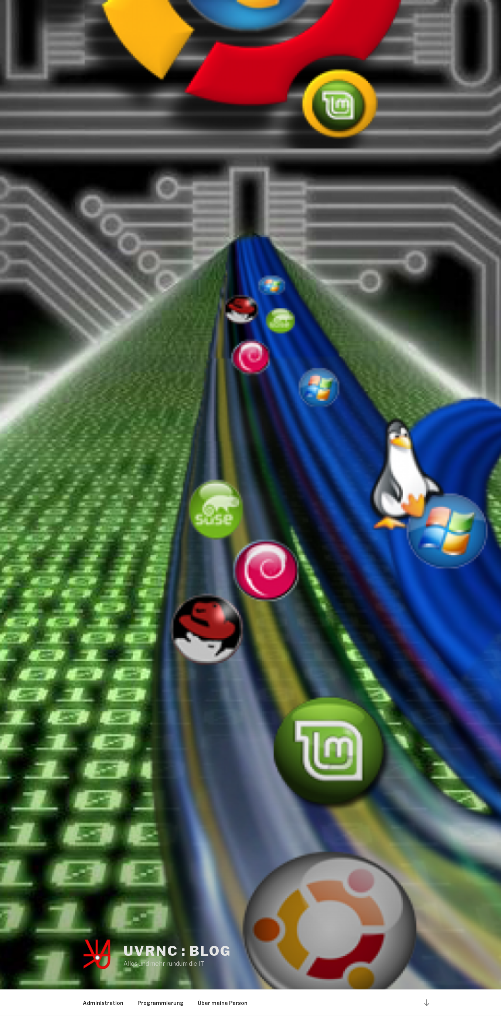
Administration (103, 1003)
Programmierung (160, 1003)
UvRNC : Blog (177, 951)
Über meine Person (223, 1003)
